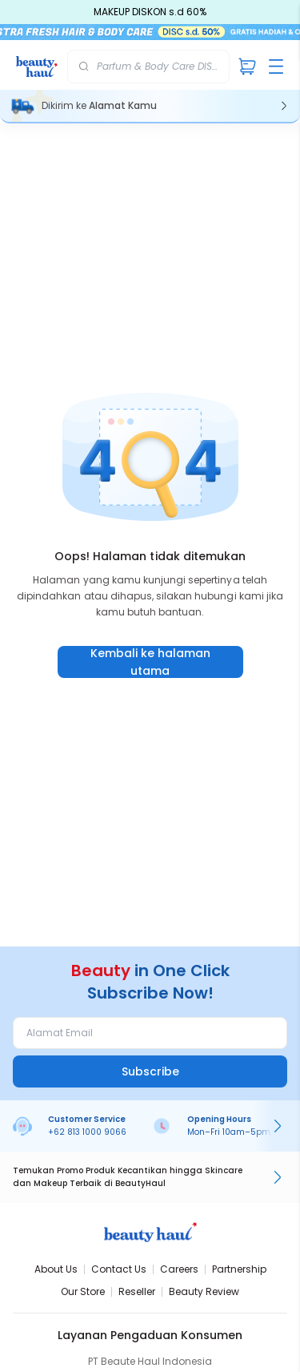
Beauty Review (204, 1291)
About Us (56, 1269)
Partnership (239, 1269)
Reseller (136, 1291)
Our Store (83, 1291)
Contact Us (118, 1269)
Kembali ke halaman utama (150, 662)
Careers (179, 1269)
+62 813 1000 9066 (87, 1132)
